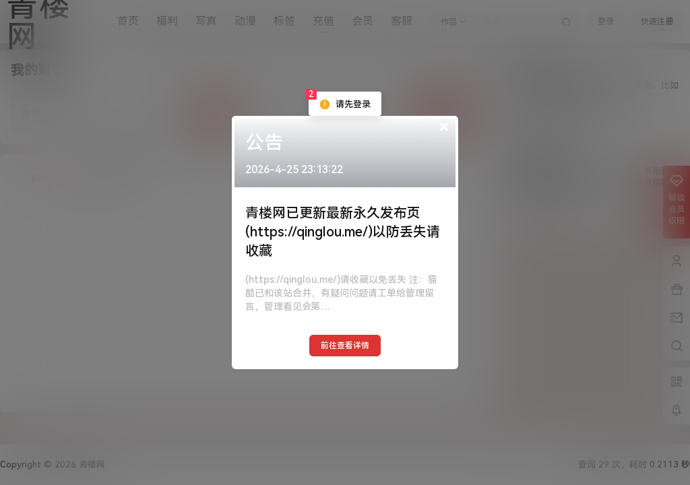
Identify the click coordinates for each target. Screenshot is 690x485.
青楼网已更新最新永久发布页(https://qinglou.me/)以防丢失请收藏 (342, 232)
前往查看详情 (345, 345)
